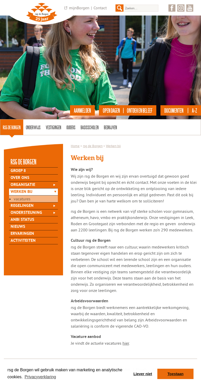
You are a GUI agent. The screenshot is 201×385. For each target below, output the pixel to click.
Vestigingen (53, 127)
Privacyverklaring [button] (40, 377)
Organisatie (23, 184)
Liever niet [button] (143, 374)
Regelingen (22, 205)
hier (125, 343)
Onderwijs (33, 127)
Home (75, 146)
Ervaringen (22, 233)
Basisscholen (90, 127)
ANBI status (22, 219)
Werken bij (21, 191)
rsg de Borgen (12, 127)
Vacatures (22, 198)
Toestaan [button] (175, 374)
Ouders (70, 127)
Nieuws (18, 226)
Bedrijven (110, 127)
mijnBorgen (79, 7)
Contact (100, 7)
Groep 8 (18, 170)
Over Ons (20, 177)
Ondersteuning (26, 212)
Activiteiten (23, 240)
